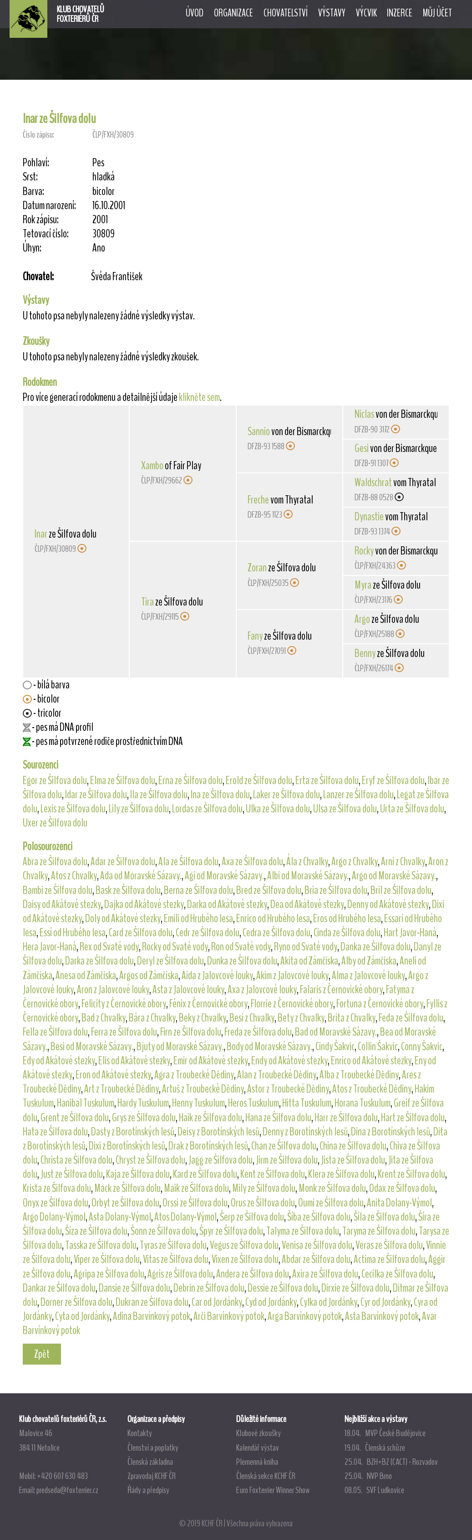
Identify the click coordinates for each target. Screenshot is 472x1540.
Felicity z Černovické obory (123, 1003)
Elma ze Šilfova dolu (122, 780)
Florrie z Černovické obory (292, 1003)
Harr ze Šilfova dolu (346, 1117)
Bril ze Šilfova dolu (400, 890)
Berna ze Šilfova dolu (198, 890)
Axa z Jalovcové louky (262, 989)
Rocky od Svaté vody (175, 947)
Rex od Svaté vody (109, 947)
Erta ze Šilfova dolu (327, 780)
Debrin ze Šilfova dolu (208, 1288)
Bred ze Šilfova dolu (268, 890)
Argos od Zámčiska (148, 975)
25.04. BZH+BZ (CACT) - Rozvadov (391, 1461)
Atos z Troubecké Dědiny (371, 1089)
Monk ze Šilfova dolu (332, 1188)
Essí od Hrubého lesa (73, 932)
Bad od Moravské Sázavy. (336, 1032)
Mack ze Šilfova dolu (127, 1188)
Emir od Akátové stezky (210, 1060)
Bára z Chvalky (152, 1018)
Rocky (364, 551)
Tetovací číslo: (46, 234)
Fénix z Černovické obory (208, 1003)
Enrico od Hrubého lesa (273, 918)
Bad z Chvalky (103, 1018)
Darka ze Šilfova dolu (99, 961)
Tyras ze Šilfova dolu (173, 1245)
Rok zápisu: (41, 220)
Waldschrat (373, 482)
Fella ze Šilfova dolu (55, 1032)
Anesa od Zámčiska (86, 975)
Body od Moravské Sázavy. (269, 1046)
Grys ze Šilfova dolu (144, 1117)
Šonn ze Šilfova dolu (163, 1231)
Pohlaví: (36, 163)
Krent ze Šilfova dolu (411, 1174)
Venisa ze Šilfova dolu (317, 1245)
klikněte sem (199, 397)
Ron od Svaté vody (241, 947)
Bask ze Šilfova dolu (128, 890)
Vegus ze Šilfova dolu (244, 1245)
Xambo (152, 465)
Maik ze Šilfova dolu (196, 1188)
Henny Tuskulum (198, 1103)
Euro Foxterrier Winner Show (273, 1490)
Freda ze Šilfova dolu (258, 1032)
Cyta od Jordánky (82, 1316)
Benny (365, 653)
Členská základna (150, 1461)
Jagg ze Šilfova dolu (220, 1160)
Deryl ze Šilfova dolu (170, 961)
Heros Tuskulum (253, 1103)
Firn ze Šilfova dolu (190, 1032)
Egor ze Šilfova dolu (55, 780)
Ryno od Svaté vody (305, 947)
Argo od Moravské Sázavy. (394, 875)
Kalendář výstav (257, 1447)
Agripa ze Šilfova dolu (109, 1274)
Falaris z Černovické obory (341, 989)
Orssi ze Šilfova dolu (195, 1203)
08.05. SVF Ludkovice (374, 1490)
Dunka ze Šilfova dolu (242, 961)
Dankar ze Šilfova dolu (59, 1288)
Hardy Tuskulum (143, 1103)
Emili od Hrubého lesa (198, 918)
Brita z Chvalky (352, 1018)
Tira (147, 602)
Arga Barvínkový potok (305, 1316)
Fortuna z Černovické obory (379, 1003)
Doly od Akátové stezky (123, 918)
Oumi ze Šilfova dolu (331, 1203)
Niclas (364, 414)
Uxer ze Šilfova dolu (55, 823)
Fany (255, 636)
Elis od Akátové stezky (134, 1060)
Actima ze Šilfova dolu (389, 1259)
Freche (258, 500)
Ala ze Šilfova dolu (188, 861)
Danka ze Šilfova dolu (375, 947)
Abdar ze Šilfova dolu (316, 1259)
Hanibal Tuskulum (85, 1103)
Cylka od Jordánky (328, 1302)
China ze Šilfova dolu (353, 1146)
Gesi (362, 448)
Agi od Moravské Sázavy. (224, 875)
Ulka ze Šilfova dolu (278, 808)
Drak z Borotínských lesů (208, 1146)
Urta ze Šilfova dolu (412, 808)
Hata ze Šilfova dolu (55, 1132)
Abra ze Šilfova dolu (55, 861)
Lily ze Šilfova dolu (139, 808)
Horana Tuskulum (363, 1103)
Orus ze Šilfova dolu (263, 1203)
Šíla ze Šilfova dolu (384, 1217)
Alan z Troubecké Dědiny (276, 1075)
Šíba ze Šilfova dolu (318, 1217)
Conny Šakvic (421, 1046)
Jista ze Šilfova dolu (353, 1160)
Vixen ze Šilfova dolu (245, 1259)
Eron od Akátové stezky (113, 1075)
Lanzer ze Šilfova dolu (358, 794)
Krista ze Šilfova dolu (57, 1188)
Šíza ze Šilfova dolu (96, 1231)
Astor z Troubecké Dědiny (288, 1089)
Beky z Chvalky (202, 1018)
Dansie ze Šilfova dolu (134, 1288)
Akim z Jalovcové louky (292, 975)
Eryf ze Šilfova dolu (393, 780)
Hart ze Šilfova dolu (413, 1117)
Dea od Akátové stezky (307, 904)
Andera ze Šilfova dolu (252, 1274)
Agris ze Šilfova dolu (180, 1274)
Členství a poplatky (152, 1447)
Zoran (257, 567)
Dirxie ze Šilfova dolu (355, 1288)
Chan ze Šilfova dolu (283, 1146)
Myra (363, 585)
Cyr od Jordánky (385, 1302)
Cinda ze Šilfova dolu (347, 932)
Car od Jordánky (217, 1302)
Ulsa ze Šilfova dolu (345, 808)
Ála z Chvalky (307, 861)
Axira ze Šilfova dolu (325, 1274)
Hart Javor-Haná (410, 932)
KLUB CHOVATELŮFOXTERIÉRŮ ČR (80, 14)
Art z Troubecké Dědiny (121, 1089)
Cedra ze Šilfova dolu (276, 932)
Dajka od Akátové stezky (144, 904)
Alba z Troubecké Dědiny (359, 1075)
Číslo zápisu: (38, 134)
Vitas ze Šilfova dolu (175, 1259)
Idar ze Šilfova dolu (96, 794)
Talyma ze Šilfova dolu (302, 1231)
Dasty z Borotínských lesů (132, 1132)
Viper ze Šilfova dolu (107, 1259)
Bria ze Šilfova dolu (336, 890)
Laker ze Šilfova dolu (286, 794)
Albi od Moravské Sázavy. (308, 875)
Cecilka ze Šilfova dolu (397, 1274)
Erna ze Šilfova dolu (190, 780)
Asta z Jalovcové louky (188, 989)
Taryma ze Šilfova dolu (379, 1231)
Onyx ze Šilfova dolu (55, 1203)
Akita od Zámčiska (309, 961)
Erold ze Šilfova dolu (259, 780)
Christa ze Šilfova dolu (76, 1160)
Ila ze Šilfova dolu (159, 794)
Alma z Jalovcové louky (368, 975)
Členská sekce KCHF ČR (265, 1475)
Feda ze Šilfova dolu (411, 1018)
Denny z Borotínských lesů (305, 1132)
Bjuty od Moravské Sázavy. (180, 1046)
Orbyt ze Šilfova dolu (125, 1203)
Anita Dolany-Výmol (399, 1203)
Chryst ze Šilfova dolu (150, 1160)
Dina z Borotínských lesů (390, 1132)
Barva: (33, 192)
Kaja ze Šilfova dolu (138, 1174)
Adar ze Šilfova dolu (123, 861)
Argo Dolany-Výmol (54, 1217)
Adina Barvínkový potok (151, 1316)
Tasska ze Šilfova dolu (101, 1245)
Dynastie (369, 516)
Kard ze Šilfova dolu (205, 1174)
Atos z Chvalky (74, 875)
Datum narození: (49, 206)
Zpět (42, 1354)
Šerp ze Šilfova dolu (252, 1217)
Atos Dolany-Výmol (185, 1217)
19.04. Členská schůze (375, 1447)
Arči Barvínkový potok (228, 1316)
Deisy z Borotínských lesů (218, 1132)
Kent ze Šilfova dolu (272, 1174)
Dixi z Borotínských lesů (127, 1146)
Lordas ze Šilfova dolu (207, 808)
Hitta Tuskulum (306, 1103)
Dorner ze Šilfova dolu (76, 1302)
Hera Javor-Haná (49, 947)
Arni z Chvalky (403, 861)
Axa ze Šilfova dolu (252, 861)
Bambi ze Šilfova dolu (57, 890)
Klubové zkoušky (258, 1433)
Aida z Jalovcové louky (217, 975)
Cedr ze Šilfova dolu (207, 932)
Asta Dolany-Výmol (120, 1217)
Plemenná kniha (257, 1461)
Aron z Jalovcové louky (113, 989)
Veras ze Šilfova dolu (389, 1245)
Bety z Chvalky (301, 1018)
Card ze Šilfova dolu (141, 932)
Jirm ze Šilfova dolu (287, 1160)
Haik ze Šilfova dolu (210, 1117)
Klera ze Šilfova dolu (341, 1174)
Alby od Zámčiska (368, 961)
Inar (41, 534)
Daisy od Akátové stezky (62, 904)
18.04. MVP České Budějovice (385, 1433)
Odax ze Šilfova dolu (402, 1188)
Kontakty (139, 1433)
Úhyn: (32, 248)
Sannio (259, 431)
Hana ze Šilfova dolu (278, 1117)
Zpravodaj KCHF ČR (151, 1475)
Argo (362, 619)
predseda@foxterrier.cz (67, 1490)
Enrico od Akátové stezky (371, 1060)
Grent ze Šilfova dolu (75, 1117)
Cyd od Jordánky (271, 1302)
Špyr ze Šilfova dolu (231, 1231)
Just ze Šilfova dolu (72, 1174)
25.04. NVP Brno (368, 1475)
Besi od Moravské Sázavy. (92, 1046)
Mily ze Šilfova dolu (263, 1188)
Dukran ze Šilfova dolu (152, 1302)
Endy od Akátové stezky (289, 1060)
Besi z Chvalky (251, 1018)
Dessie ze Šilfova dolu (283, 1288)
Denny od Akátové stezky (388, 904)
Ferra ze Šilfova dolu (124, 1032)
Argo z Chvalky (354, 861)
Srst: (30, 177)
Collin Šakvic (378, 1046)
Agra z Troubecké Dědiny (194, 1075)
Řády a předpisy (148, 1490)
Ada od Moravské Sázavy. (141, 875)
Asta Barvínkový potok (382, 1316)
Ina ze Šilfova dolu (220, 794)
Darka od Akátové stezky (227, 904)
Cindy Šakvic (335, 1046)
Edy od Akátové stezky (59, 1060)
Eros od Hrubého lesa (347, 918)
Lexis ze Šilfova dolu (73, 808)
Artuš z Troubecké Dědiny (203, 1089)
